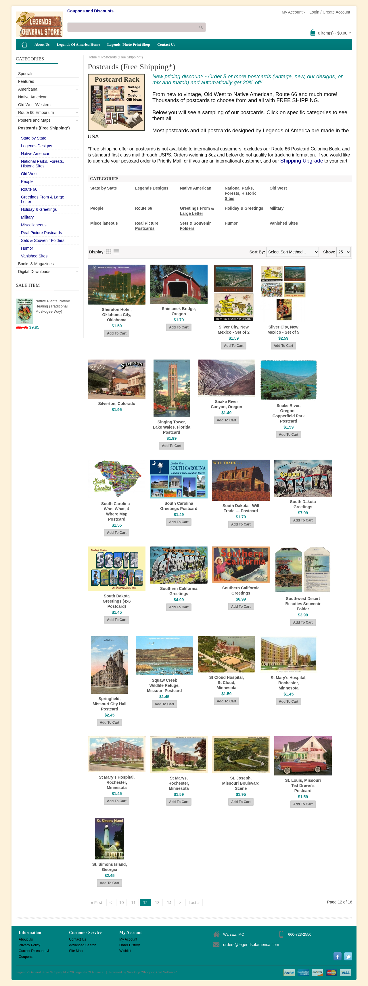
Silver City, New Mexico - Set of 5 (283, 330)
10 (121, 902)
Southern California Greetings (179, 591)
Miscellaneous (34, 225)
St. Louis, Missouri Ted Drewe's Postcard (303, 785)
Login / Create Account (329, 12)
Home (92, 57)
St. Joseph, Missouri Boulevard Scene (241, 783)
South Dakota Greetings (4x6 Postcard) (117, 601)
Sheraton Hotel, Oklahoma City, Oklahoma (116, 314)
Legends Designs (36, 146)
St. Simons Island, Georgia (109, 867)
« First (96, 902)
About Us (41, 44)
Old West (29, 173)
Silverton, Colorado (116, 403)
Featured (26, 81)
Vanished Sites (34, 256)
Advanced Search (82, 945)
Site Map (76, 951)
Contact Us (166, 44)
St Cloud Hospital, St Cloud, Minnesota (226, 682)
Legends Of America (89, 972)
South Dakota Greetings (303, 504)
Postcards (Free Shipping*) (44, 128)
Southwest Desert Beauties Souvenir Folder (303, 603)
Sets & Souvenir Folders (42, 240)
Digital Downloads (34, 271)
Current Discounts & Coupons (34, 951)
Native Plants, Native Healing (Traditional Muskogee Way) (52, 306)
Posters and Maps (34, 120)
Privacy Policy (29, 945)
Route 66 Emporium (36, 112)
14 (169, 902)
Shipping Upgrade (301, 161)
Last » (194, 902)
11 (133, 902)
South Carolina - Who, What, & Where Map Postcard (116, 511)
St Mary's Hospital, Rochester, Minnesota (288, 682)
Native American (32, 97)
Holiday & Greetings (39, 209)
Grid (108, 251)
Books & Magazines (36, 263)
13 (157, 902)
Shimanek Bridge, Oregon (179, 311)
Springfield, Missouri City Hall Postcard (109, 703)
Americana (27, 89)
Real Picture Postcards (41, 232)
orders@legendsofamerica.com (251, 944)
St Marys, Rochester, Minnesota (178, 783)
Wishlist (125, 951)
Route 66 (29, 189)
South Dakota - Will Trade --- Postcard (241, 508)
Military (27, 217)
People (27, 181)
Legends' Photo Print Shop (128, 44)
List (116, 251)
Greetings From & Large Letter (42, 199)
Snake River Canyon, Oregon (226, 404)
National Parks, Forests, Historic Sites (42, 163)
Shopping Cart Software (159, 972)
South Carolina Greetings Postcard (178, 506)
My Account (128, 939)
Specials (25, 73)
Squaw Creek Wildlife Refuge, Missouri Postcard (164, 685)
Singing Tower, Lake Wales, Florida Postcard (171, 427)
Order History (129, 945)
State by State (33, 138)
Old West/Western (34, 104)
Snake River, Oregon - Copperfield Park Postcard (289, 413)
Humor (27, 248)
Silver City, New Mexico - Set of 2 (234, 330)
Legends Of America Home (78, 44)
